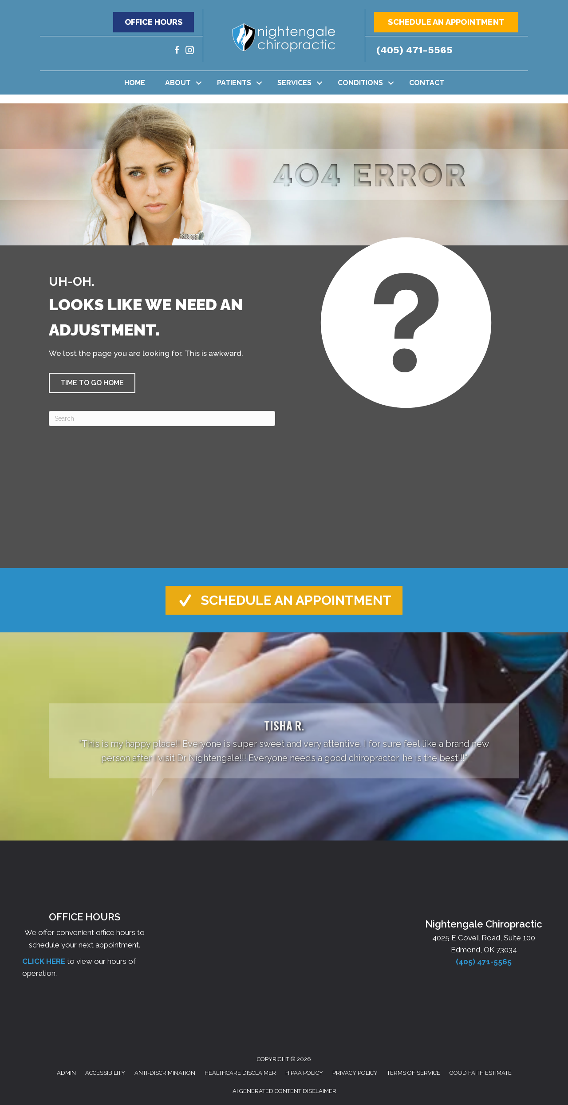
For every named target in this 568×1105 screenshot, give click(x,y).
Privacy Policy (355, 1072)
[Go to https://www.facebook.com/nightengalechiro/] (177, 51)
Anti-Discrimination (164, 1072)
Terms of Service (413, 1072)
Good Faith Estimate (481, 1072)
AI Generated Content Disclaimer (284, 1091)
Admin (66, 1072)
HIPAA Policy (304, 1072)
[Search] (162, 418)
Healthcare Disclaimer (240, 1072)
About (178, 83)
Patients (234, 83)
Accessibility (105, 1072)
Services (294, 83)
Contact (426, 83)
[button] (153, 22)
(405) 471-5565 (414, 49)
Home (134, 83)
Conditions (360, 83)
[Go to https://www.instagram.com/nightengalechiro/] (189, 51)
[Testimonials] (284, 740)
